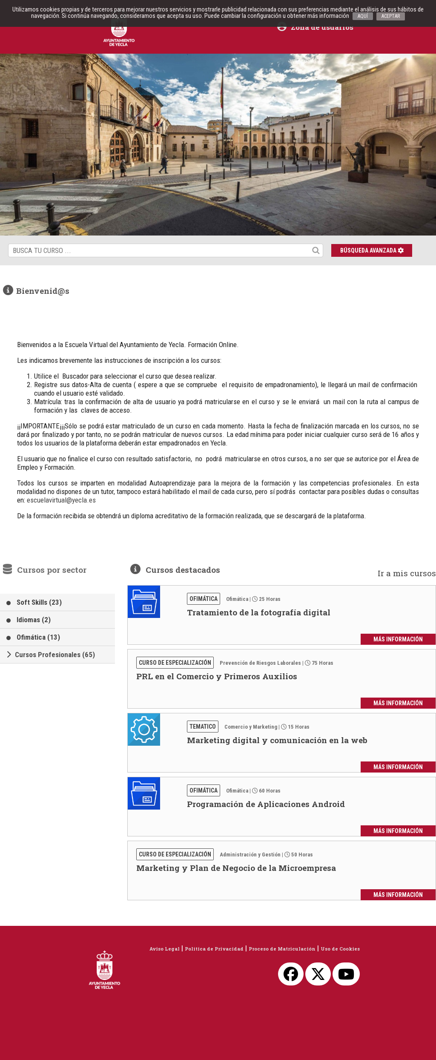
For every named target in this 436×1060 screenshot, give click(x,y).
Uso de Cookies (340, 948)
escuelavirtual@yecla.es (61, 500)
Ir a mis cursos (407, 573)
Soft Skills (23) (39, 602)
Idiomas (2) (34, 619)
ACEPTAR (391, 16)
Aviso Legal (164, 948)
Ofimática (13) (38, 637)
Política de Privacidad (214, 948)
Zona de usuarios (315, 27)
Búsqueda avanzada (372, 250)
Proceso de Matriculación (282, 948)
